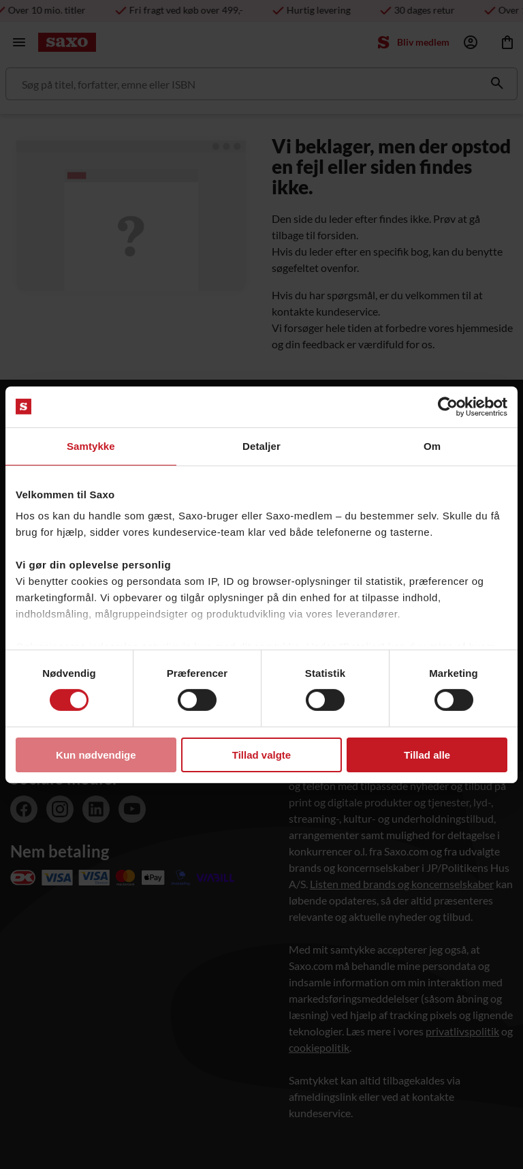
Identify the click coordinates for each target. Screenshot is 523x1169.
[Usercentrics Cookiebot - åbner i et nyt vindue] (447, 406)
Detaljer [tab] (261, 445)
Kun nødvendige (96, 755)
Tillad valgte (261, 755)
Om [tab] (432, 445)
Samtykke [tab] (91, 445)
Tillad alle (427, 755)
